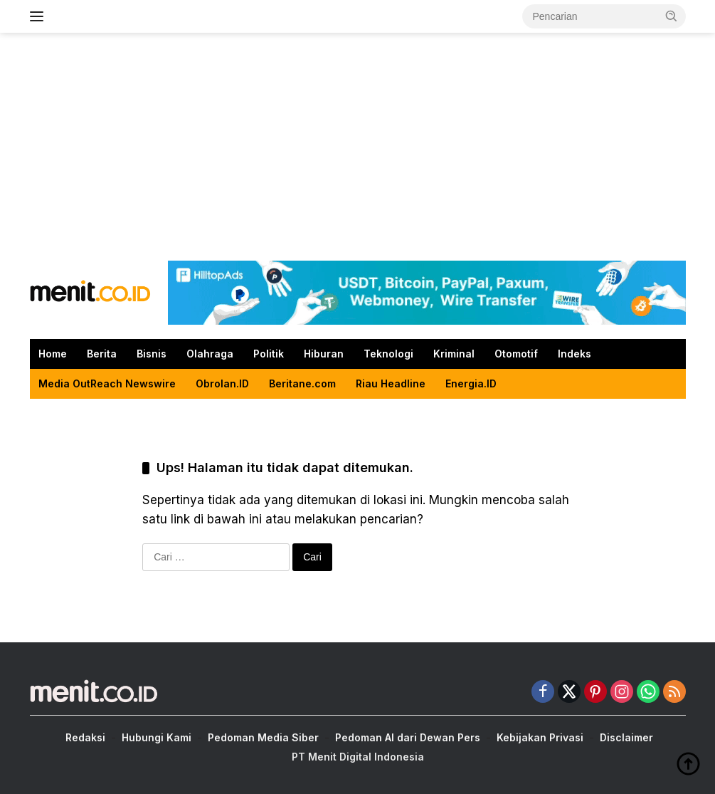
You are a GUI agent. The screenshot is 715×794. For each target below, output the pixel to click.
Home (52, 354)
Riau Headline (390, 383)
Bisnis (151, 354)
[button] (671, 15)
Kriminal (454, 354)
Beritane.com (302, 383)
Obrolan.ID (222, 383)
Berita (102, 354)
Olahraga (209, 354)
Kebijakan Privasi (540, 737)
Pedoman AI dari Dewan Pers (407, 737)
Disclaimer (626, 737)
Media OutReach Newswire (107, 383)
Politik (268, 354)
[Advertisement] (358, 146)
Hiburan (324, 354)
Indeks (574, 354)
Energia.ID (471, 383)
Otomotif (516, 354)
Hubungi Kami (156, 737)
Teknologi (388, 354)
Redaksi (85, 737)
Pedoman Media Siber (263, 737)
